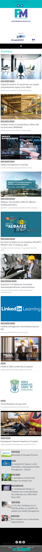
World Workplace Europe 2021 (13, 404)
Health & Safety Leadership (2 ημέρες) (17, 366)
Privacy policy (25, 549)
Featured (7, 81)
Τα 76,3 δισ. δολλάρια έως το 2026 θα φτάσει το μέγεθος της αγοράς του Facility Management (25, 508)
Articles (13, 474)
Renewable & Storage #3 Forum (24, 455)
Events (2, 81)
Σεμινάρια (12, 81)
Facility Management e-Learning (14, 164)
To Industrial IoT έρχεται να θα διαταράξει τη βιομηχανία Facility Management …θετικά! (25, 467)
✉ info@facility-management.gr (21, 2)
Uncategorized (8, 281)
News (22, 485)
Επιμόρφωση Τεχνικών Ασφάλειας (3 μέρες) (19, 441)
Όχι (18, 549)
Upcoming (12, 161)
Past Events (12, 198)
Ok (14, 549)
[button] (20, 46)
